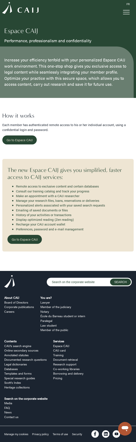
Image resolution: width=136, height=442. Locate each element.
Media (8, 403)
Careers (9, 311)
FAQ (7, 408)
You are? (46, 297)
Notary (44, 311)
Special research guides (19, 378)
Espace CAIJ (61, 346)
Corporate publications (19, 307)
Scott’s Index (12, 382)
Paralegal (46, 320)
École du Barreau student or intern (62, 316)
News (8, 412)
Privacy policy (40, 434)
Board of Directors (16, 302)
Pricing (57, 378)
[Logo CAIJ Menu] (20, 8)
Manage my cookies (16, 434)
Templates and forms (18, 373)
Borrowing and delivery (68, 373)
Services (58, 341)
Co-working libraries (66, 369)
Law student (48, 325)
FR (128, 4)
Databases (11, 369)
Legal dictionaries (15, 364)
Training (58, 355)
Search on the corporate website (25, 398)
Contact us (11, 417)
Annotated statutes (16, 355)
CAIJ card (59, 350)
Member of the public (54, 330)
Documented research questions (25, 359)
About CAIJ (11, 297)
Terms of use (60, 434)
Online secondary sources (21, 350)
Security (77, 434)
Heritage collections (17, 387)
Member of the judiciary (55, 307)
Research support (64, 364)
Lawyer (45, 302)
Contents (10, 341)
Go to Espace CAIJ (20, 140)
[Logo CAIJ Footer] (9, 282)
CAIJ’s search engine (17, 346)
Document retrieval (65, 359)
